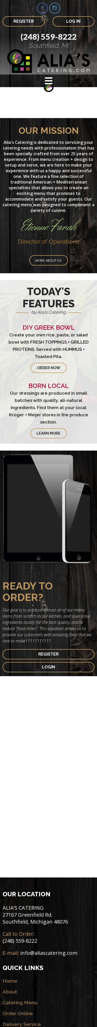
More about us (48, 260)
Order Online (18, 1013)
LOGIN (48, 667)
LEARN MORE (48, 433)
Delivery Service (22, 1024)
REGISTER (23, 21)
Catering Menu (20, 1002)
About (10, 992)
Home (10, 981)
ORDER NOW (48, 368)
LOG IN (73, 21)
